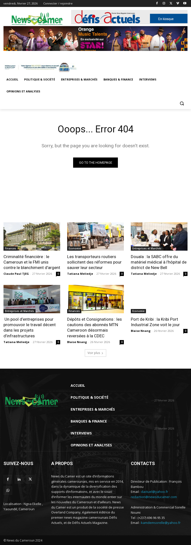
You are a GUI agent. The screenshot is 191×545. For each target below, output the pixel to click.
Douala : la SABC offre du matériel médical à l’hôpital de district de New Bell (159, 262)
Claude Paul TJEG (16, 273)
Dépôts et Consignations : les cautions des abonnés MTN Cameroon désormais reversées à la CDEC (94, 327)
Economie (75, 248)
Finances (10, 248)
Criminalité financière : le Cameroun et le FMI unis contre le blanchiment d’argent (31, 262)
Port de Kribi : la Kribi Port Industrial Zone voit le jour (155, 322)
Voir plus (95, 352)
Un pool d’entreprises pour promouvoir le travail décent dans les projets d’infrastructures (29, 327)
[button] (182, 103)
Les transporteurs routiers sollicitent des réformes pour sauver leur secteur (94, 262)
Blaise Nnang (77, 342)
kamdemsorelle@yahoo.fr (161, 522)
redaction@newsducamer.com (154, 497)
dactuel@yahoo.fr (154, 491)
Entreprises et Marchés (146, 248)
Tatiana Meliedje (80, 273)
